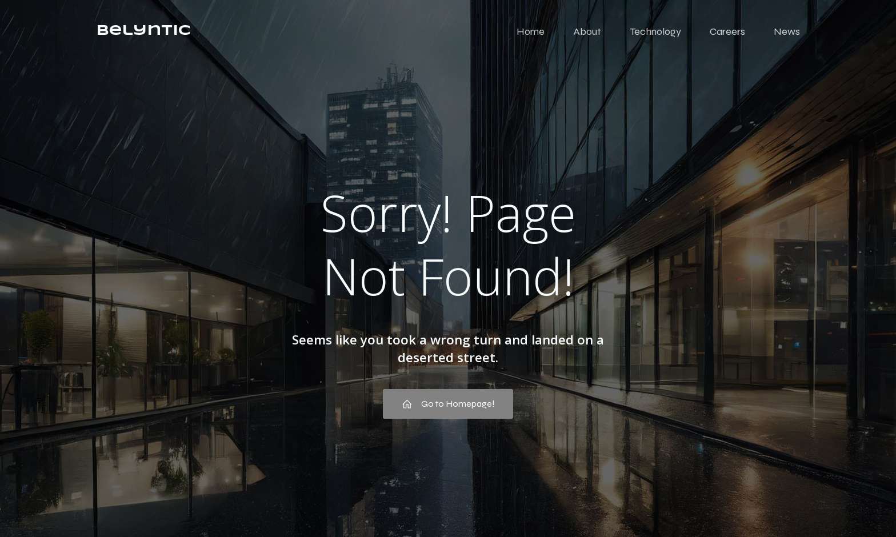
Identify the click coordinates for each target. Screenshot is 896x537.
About (587, 31)
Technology (655, 31)
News (787, 31)
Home (531, 31)
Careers (727, 31)
